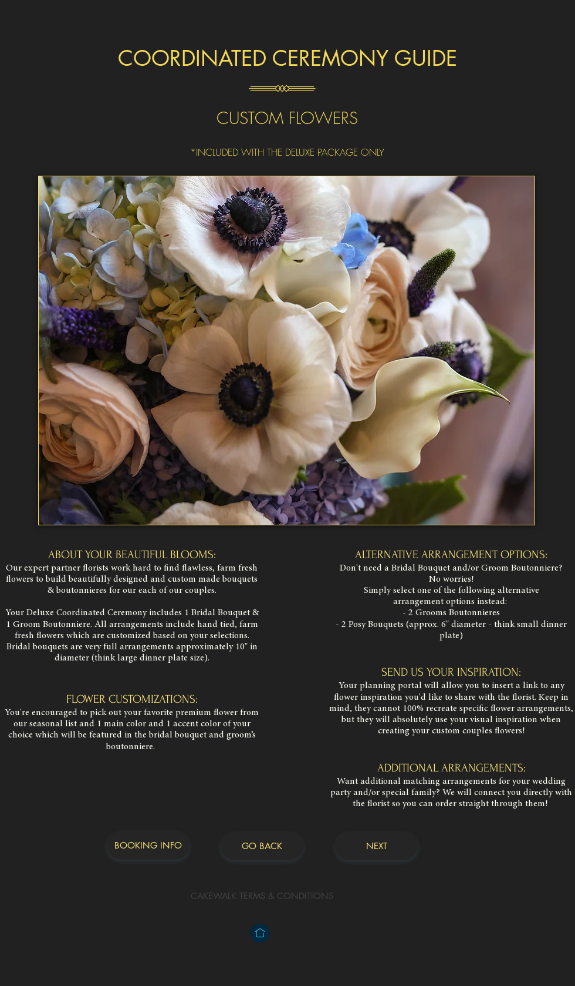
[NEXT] (376, 846)
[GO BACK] (262, 846)
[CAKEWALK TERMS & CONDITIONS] (262, 896)
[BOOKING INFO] (148, 845)
